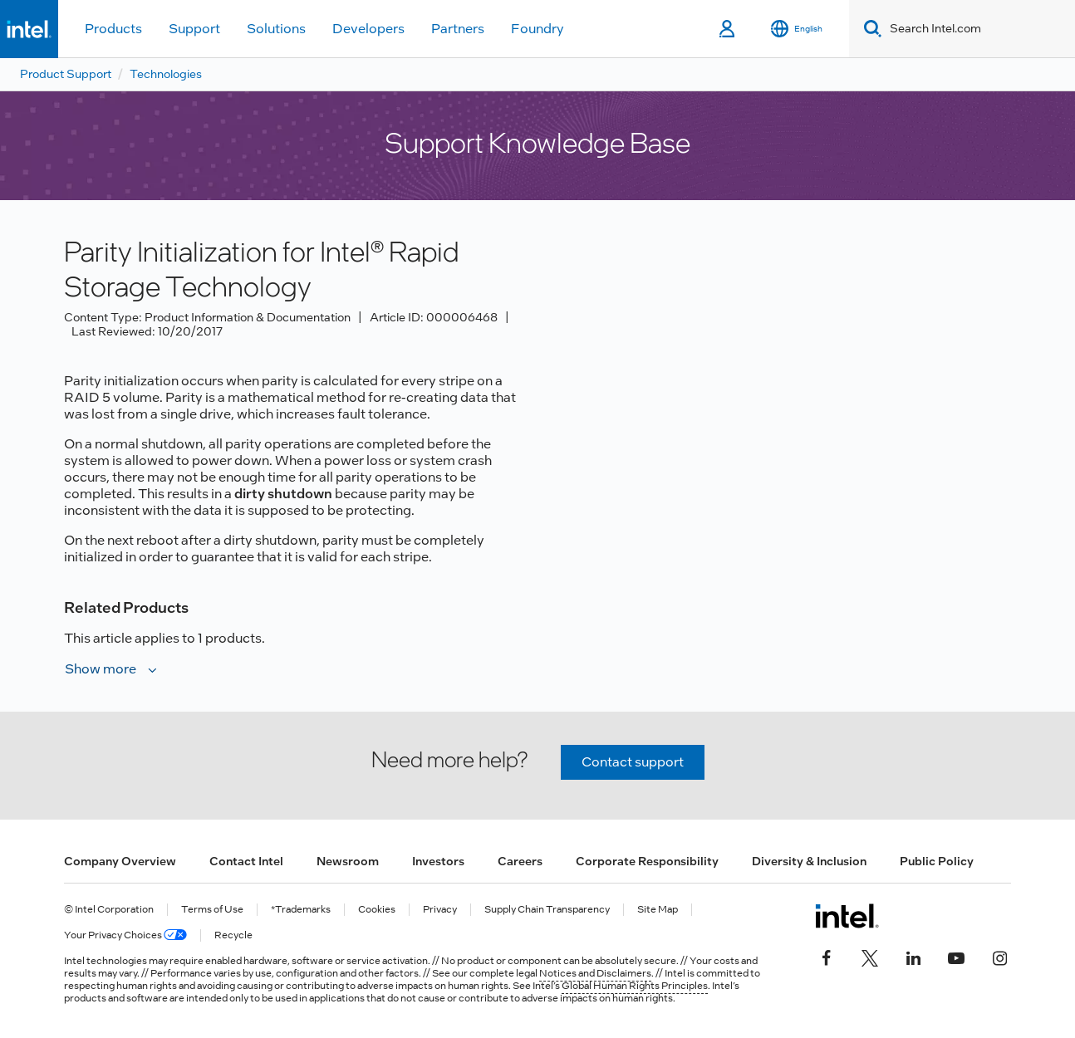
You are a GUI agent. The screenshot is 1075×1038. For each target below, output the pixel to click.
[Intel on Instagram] (999, 956)
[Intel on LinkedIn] (913, 956)
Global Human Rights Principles (635, 985)
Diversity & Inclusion (809, 861)
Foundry (537, 28)
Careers (520, 861)
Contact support (633, 762)
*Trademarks (301, 909)
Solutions (276, 28)
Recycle (233, 935)
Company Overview (120, 861)
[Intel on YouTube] (956, 956)
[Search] (869, 28)
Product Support (65, 73)
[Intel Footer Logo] (847, 915)
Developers (368, 28)
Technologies (166, 73)
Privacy (440, 909)
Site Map (657, 909)
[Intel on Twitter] (869, 956)
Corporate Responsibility (647, 861)
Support (194, 28)
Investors (438, 861)
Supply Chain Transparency (547, 909)
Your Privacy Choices (125, 935)
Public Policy (937, 861)
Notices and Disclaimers (595, 973)
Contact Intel (246, 861)
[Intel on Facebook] (826, 956)
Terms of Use (212, 909)
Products (113, 28)
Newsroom (348, 861)
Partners (457, 28)
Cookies (376, 909)
